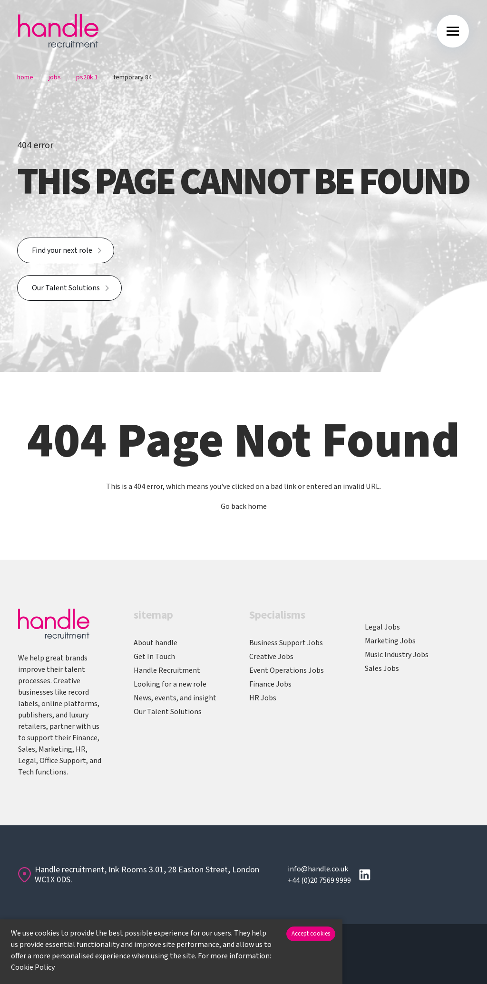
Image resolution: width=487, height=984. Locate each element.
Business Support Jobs (286, 643)
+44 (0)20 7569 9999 (319, 880)
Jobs (55, 77)
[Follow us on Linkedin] (365, 875)
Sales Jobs (382, 668)
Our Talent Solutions (66, 288)
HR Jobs (262, 698)
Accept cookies (311, 933)
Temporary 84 (132, 77)
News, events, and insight (175, 698)
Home (25, 77)
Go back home (244, 506)
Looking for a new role (170, 684)
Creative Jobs (271, 656)
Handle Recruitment (167, 670)
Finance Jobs (270, 684)
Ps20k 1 (87, 77)
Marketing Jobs (390, 641)
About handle (155, 643)
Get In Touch (154, 656)
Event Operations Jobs (286, 670)
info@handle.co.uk (318, 869)
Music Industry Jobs (397, 655)
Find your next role (62, 250)
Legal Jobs (382, 627)
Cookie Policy (33, 967)
